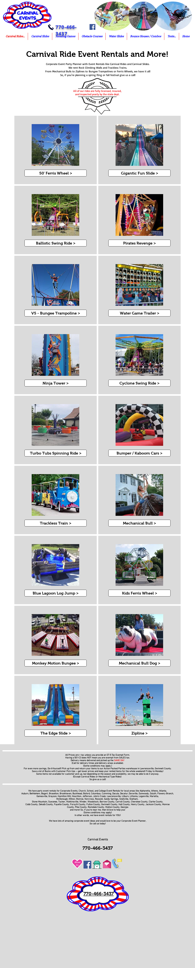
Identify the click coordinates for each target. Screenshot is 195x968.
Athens (154, 791)
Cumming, (107, 793)
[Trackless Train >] (55, 523)
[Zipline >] (139, 733)
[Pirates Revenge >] (139, 243)
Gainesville (42, 796)
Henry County (137, 804)
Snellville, (124, 799)
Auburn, (25, 793)
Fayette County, (62, 804)
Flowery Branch (165, 793)
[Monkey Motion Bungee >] (55, 663)
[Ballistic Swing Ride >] (55, 243)
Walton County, (113, 807)
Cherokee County (139, 801)
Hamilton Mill (64, 796)
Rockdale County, (96, 807)
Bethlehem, (35, 793)
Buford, (86, 793)
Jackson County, (153, 804)
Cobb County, (31, 804)
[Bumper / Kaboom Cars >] (139, 453)
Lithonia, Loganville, (140, 796)
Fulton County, (93, 804)
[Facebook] (92, 27)
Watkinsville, (72, 801)
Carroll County (123, 801)
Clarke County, (156, 801)
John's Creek (99, 796)
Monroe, (80, 799)
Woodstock (93, 801)
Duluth (152, 793)
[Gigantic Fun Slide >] (139, 173)
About (77, 862)
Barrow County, (108, 801)
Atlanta (162, 791)
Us (77, 865)
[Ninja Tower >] (55, 383)
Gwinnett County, (109, 804)
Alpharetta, (145, 791)
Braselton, (54, 793)
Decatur (123, 793)
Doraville (133, 793)
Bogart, (44, 793)
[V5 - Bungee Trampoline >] (55, 313)
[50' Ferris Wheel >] (55, 173)
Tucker (61, 801)
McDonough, (62, 799)
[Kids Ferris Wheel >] (139, 593)
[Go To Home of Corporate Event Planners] (96, 863)
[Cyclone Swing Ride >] (139, 383)
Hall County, (124, 804)
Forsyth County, (78, 804)
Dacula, (115, 793)
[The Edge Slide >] (55, 733)
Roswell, (98, 799)
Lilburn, (125, 796)
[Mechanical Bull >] (139, 523)
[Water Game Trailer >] (139, 313)
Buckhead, (77, 793)
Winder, (83, 801)
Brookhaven (65, 793)
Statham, (134, 799)
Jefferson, (87, 796)
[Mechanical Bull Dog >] (139, 663)
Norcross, (89, 799)
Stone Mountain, (40, 801)
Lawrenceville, (114, 796)
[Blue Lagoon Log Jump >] (55, 593)
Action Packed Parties (114, 768)
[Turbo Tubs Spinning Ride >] (55, 453)
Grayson (52, 796)
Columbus (96, 793)
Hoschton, (77, 796)
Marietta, (154, 796)
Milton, (72, 799)
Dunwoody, (144, 793)
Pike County (81, 807)
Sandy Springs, (111, 799)
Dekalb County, (46, 804)
